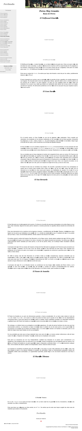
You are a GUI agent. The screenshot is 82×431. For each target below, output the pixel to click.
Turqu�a (10, 318)
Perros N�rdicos (4, 14)
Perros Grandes (3, 35)
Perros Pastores (3, 16)
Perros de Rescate (4, 49)
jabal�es (30, 141)
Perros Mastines (4, 13)
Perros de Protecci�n (5, 45)
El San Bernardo (41, 220)
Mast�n (75, 171)
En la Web (8, 70)
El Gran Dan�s (49, 133)
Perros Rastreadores (5, 28)
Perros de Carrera (4, 55)
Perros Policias (3, 51)
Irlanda (35, 73)
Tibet (38, 407)
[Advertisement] (8, 100)
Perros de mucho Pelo (5, 60)
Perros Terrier (3, 29)
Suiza (38, 233)
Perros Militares (3, 52)
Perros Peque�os (4, 32)
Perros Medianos (4, 33)
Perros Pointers (3, 24)
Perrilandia (9, 4)
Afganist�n (20, 318)
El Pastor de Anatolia (41, 312)
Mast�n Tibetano (14, 401)
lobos (28, 69)
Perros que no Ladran (5, 61)
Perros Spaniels (3, 26)
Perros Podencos (4, 22)
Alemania (41, 148)
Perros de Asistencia (4, 39)
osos (43, 141)
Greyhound (26, 173)
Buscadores (3, 71)
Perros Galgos (3, 21)
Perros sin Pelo (3, 59)
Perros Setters (3, 25)
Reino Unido (55, 148)
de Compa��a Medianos (6, 43)
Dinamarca (50, 146)
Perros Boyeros (3, 17)
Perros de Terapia (4, 40)
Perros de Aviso (3, 44)
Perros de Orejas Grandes (6, 57)
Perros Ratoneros (4, 47)
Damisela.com (8, 68)
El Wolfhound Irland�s (49, 59)
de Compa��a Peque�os (6, 41)
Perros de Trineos (4, 53)
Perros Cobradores (4, 20)
